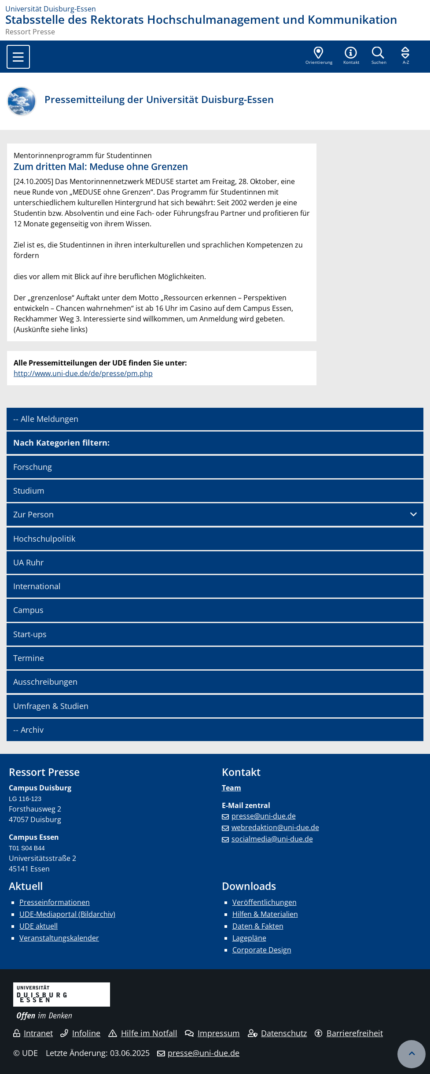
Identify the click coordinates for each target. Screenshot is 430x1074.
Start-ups (30, 634)
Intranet (33, 1033)
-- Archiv (28, 729)
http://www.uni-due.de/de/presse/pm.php (83, 373)
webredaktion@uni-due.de (275, 827)
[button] (351, 56)
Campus (28, 610)
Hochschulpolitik (44, 538)
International (37, 586)
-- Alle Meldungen (45, 418)
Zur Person (33, 514)
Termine (28, 658)
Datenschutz (277, 1033)
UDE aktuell (38, 926)
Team (231, 788)
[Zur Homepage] (215, 9)
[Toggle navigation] (18, 57)
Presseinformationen (54, 902)
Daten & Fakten (257, 926)
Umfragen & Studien (50, 706)
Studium (28, 490)
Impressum (212, 1033)
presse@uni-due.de (264, 816)
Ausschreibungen (45, 681)
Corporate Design (261, 950)
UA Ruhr (28, 562)
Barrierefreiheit (349, 1033)
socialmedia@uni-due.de (272, 839)
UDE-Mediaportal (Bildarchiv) (67, 914)
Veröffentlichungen (264, 902)
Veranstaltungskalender (59, 938)
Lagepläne (249, 938)
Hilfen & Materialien (265, 914)
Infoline (80, 1033)
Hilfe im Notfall (142, 1033)
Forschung (32, 466)
